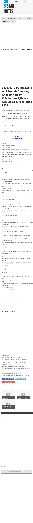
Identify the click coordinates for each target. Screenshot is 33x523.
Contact (11, 1)
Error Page (16, 1)
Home (5, 1)
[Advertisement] (7, 476)
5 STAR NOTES (9, 9)
